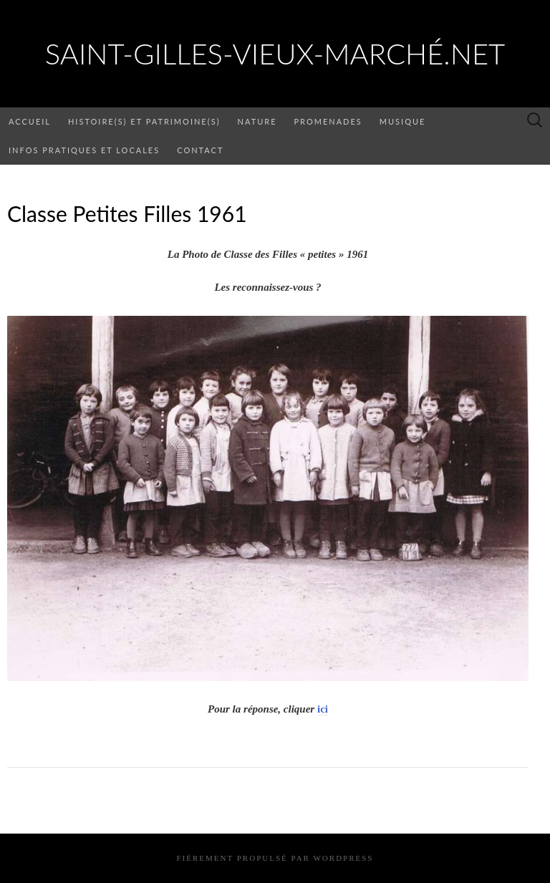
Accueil (30, 121)
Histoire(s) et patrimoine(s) (144, 121)
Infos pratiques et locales (84, 150)
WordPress (343, 858)
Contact (200, 150)
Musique (403, 121)
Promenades (328, 121)
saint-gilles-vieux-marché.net (275, 54)
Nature (257, 121)
